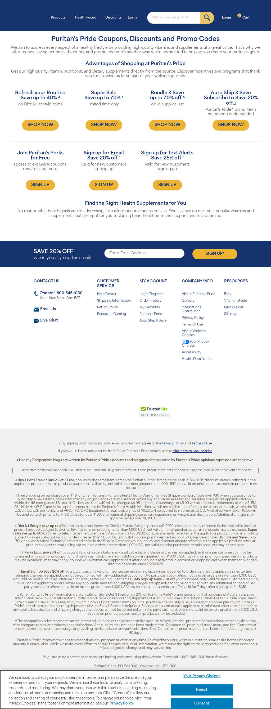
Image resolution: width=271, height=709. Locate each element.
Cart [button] (243, 17)
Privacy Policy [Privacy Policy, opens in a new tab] (121, 703)
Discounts (113, 17)
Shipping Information (114, 300)
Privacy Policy (193, 318)
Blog (228, 294)
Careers (188, 300)
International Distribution (192, 309)
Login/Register (151, 294)
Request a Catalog (111, 314)
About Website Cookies (194, 333)
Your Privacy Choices (195, 343)
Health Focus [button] (87, 17)
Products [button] (60, 17)
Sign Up (214, 253)
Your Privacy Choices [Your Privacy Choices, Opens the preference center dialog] (201, 676)
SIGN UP (40, 185)
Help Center (106, 294)
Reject (201, 690)
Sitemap (230, 314)
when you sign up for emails (63, 254)
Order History (150, 300)
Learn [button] (134, 17)
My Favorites (149, 307)
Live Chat (49, 321)
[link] (113, 414)
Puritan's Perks (150, 314)
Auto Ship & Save (152, 320)
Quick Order (233, 307)
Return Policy (107, 307)
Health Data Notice (197, 359)
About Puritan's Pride (198, 294)
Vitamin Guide (235, 300)
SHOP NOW (40, 125)
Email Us (48, 309)
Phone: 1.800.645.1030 (61, 293)
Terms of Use (202, 443)
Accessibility (191, 352)
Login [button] (228, 17)
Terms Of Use (192, 324)
